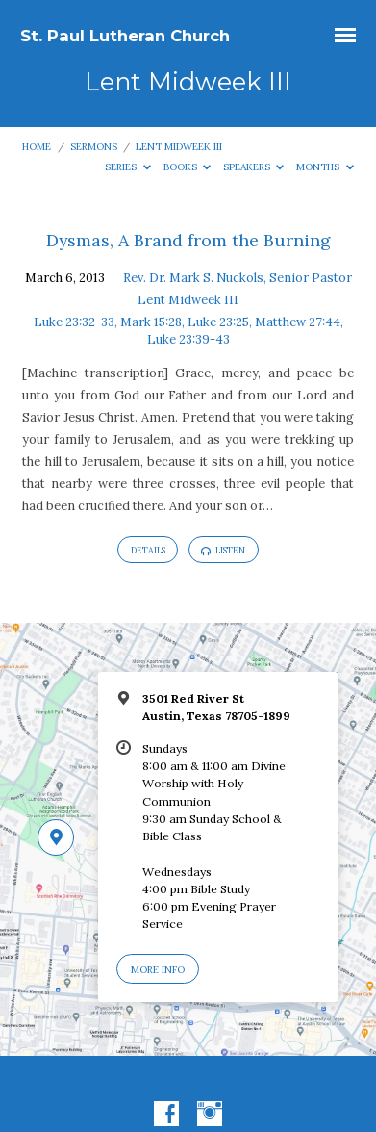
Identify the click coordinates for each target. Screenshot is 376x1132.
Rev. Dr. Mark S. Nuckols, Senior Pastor (237, 278)
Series (128, 167)
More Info (158, 970)
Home (36, 147)
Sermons (93, 147)
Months (325, 167)
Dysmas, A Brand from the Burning (188, 240)
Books (187, 167)
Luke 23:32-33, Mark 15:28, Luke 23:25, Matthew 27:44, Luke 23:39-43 (188, 330)
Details (148, 550)
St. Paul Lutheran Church (125, 35)
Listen (223, 550)
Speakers (254, 167)
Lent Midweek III (179, 147)
